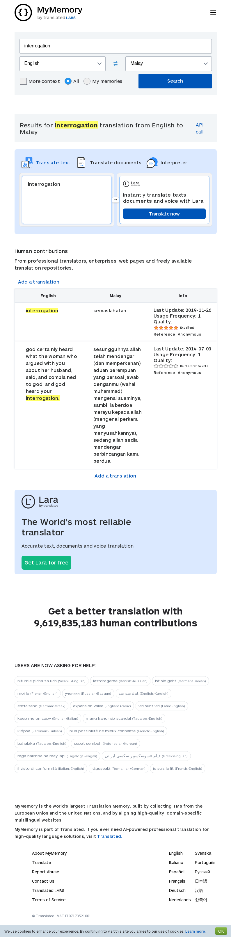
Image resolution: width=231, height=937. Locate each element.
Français (177, 881)
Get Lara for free (46, 562)
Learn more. (195, 931)
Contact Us (43, 881)
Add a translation (39, 281)
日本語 (201, 881)
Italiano (176, 862)
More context (40, 81)
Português (205, 862)
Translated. (109, 836)
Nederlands (180, 899)
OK (221, 931)
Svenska (203, 853)
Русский (202, 871)
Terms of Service (48, 899)
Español (176, 871)
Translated (48, 890)
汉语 (199, 890)
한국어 (201, 899)
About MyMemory (49, 853)
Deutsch (177, 890)
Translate (41, 862)
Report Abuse (45, 871)
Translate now (164, 213)
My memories (102, 81)
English (176, 853)
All (72, 81)
